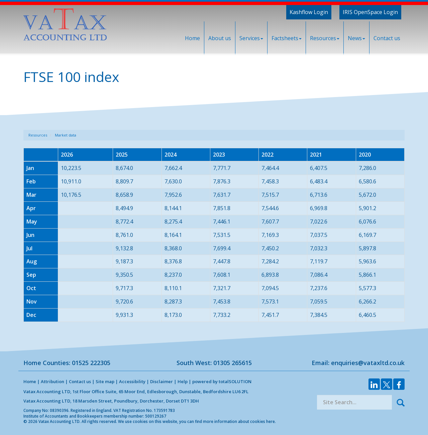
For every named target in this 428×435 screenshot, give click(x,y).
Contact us (386, 38)
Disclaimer (161, 381)
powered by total (221, 381)
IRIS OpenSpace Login (370, 12)
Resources (324, 38)
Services (251, 38)
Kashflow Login (309, 12)
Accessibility (132, 381)
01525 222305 (91, 363)
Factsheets (287, 38)
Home (192, 38)
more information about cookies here (239, 421)
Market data (65, 135)
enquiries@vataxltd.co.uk (368, 363)
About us (219, 38)
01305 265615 (232, 363)
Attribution (52, 381)
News (356, 38)
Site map (105, 381)
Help (183, 381)
